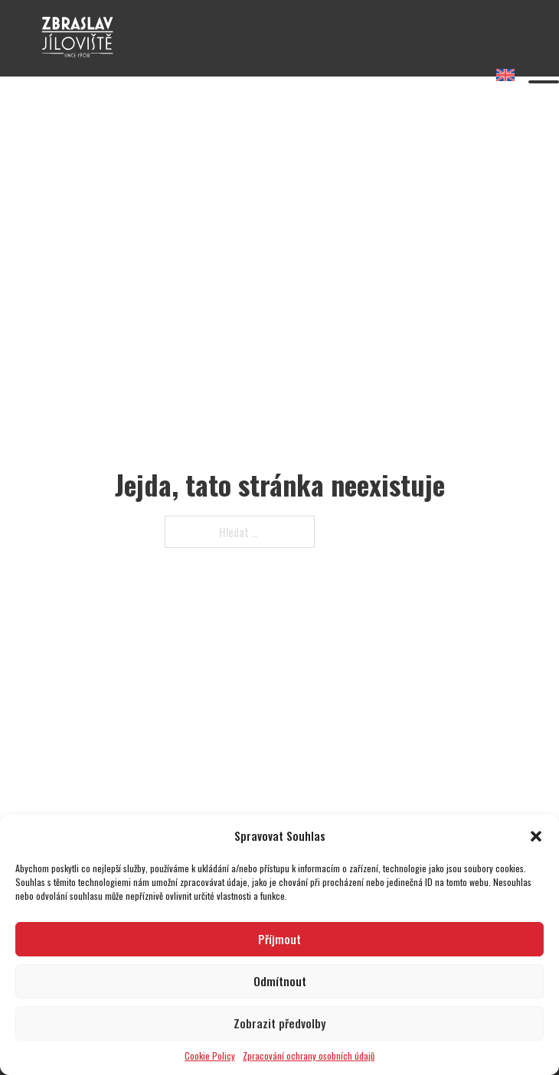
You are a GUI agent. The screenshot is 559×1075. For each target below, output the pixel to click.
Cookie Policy (210, 1055)
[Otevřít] (543, 74)
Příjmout (279, 938)
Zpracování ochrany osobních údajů (308, 1055)
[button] (536, 836)
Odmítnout (279, 980)
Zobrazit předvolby (279, 1023)
